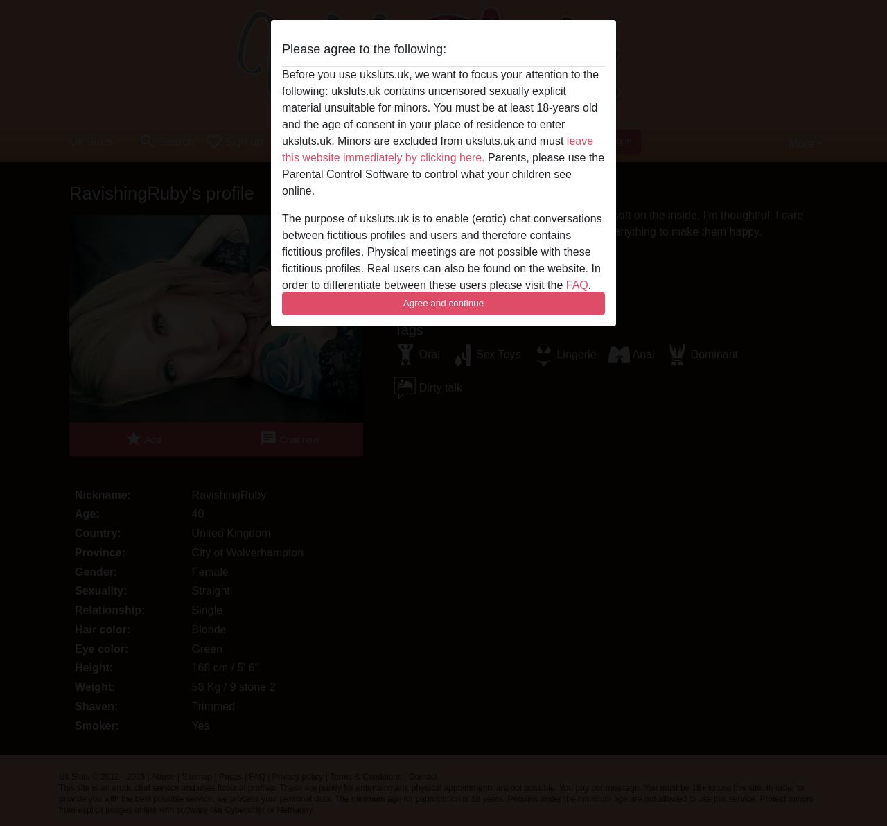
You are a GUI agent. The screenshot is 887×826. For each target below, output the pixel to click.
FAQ (577, 285)
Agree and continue (443, 303)
